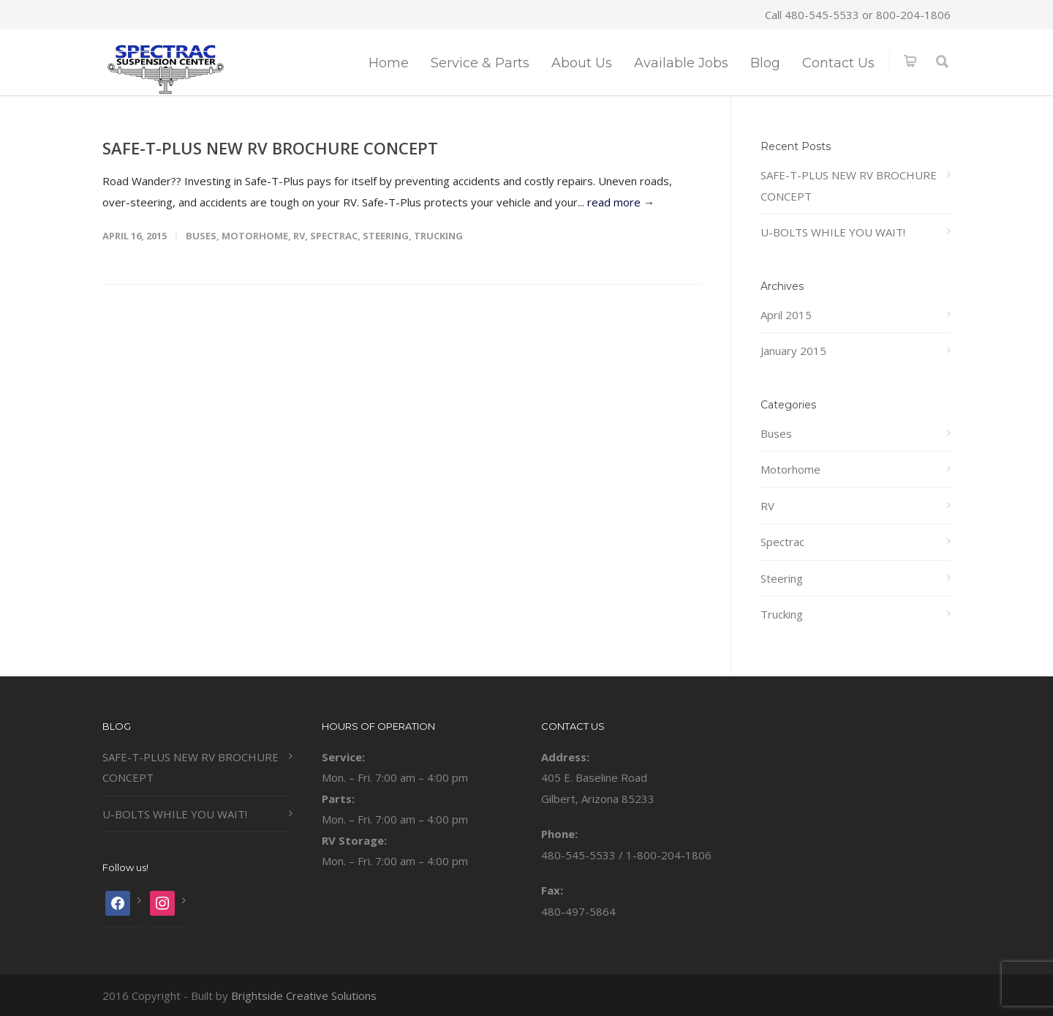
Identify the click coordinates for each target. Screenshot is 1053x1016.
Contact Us (838, 63)
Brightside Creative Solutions (304, 995)
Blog (765, 63)
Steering (386, 235)
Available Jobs (681, 63)
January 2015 (793, 350)
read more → (620, 202)
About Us (581, 63)
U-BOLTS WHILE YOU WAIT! (832, 232)
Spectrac (334, 235)
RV (299, 235)
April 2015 (786, 314)
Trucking (438, 235)
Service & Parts (480, 63)
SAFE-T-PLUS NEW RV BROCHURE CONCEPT (270, 148)
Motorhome (255, 235)
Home (389, 63)
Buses (201, 235)
